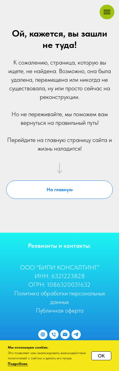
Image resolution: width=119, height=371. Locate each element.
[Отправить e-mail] (65, 334)
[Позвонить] (54, 334)
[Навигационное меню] (107, 12)
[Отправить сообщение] (76, 334)
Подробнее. (18, 363)
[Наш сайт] (42, 334)
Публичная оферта (60, 310)
